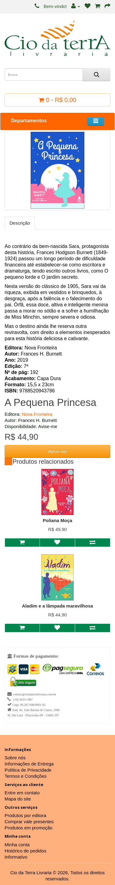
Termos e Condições (26, 776)
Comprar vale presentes (29, 821)
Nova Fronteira (37, 414)
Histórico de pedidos (25, 850)
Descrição (20, 223)
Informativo (16, 856)
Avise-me (57, 451)
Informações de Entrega (29, 763)
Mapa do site (18, 798)
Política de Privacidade (28, 770)
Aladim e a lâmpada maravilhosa (57, 605)
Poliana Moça (57, 520)
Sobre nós (15, 757)
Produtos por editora (25, 815)
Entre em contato (22, 792)
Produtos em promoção (28, 827)
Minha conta (17, 844)
